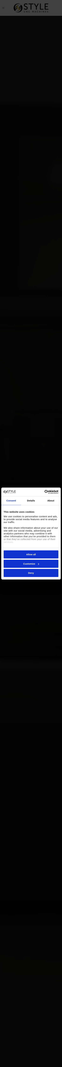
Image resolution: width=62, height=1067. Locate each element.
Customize (31, 563)
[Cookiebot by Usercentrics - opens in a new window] (44, 492)
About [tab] (50, 500)
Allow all (31, 554)
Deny (31, 573)
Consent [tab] (11, 500)
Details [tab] (31, 500)
